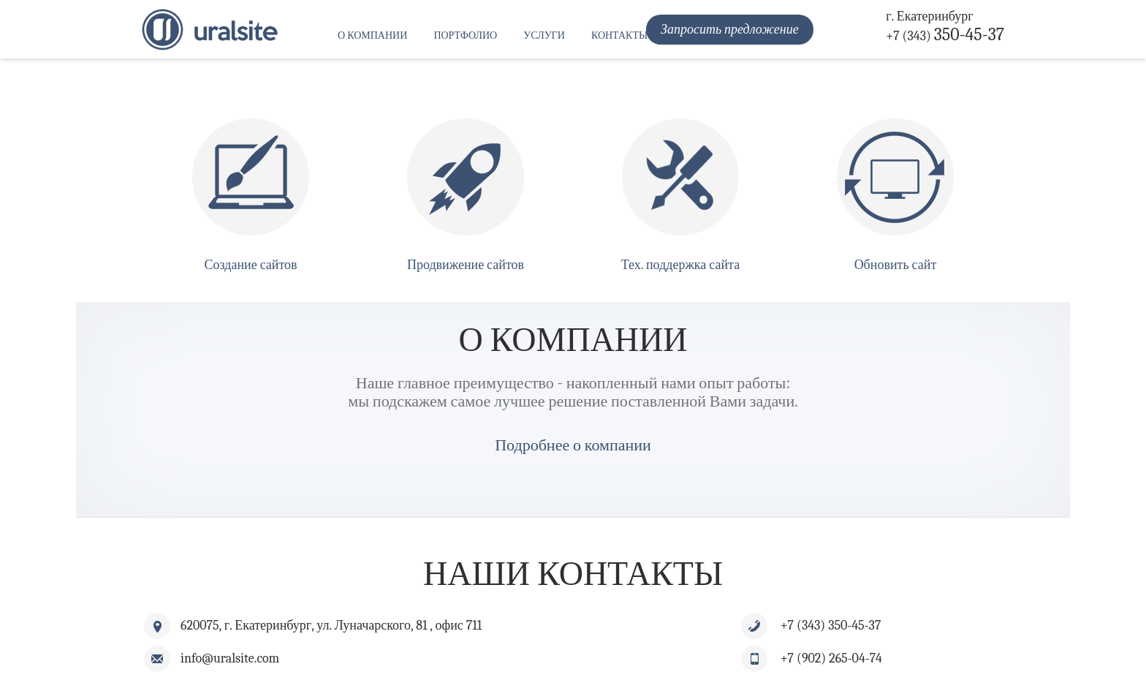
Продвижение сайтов (465, 265)
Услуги (544, 35)
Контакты (619, 35)
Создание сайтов (250, 265)
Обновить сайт (895, 265)
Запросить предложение (730, 29)
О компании (372, 35)
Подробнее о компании (573, 445)
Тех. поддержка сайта (680, 265)
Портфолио (465, 35)
